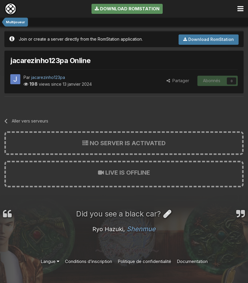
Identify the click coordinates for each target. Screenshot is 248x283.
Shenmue (141, 229)
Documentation (192, 261)
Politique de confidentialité (144, 261)
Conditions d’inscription (88, 261)
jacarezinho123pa (48, 77)
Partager (178, 80)
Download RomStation (127, 8)
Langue (50, 261)
